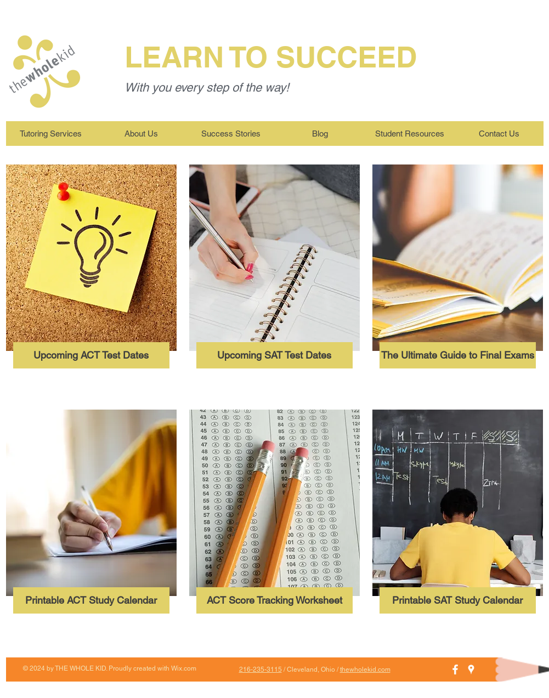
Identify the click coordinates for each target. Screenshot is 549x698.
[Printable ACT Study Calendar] (91, 600)
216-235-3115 (260, 669)
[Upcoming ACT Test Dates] (91, 355)
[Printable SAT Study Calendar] (458, 600)
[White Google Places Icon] (471, 669)
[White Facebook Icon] (455, 669)
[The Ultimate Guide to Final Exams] (458, 355)
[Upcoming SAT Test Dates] (274, 355)
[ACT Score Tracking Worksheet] (274, 600)
